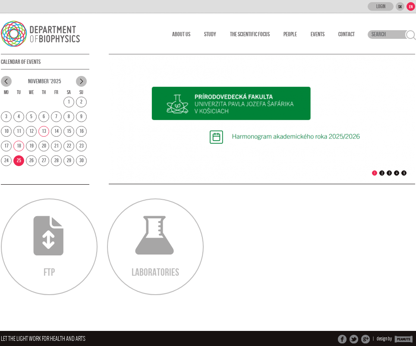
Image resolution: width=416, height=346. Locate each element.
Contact (346, 34)
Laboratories (155, 247)
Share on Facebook (342, 339)
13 (44, 131)
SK (400, 6)
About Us (181, 34)
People (290, 34)
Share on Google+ (365, 339)
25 (19, 160)
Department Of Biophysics (45, 33)
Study (210, 34)
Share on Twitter (354, 339)
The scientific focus (250, 34)
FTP (48, 247)
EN (411, 6)
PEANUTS (403, 339)
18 (19, 146)
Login (380, 6)
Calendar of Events (21, 62)
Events (318, 34)
